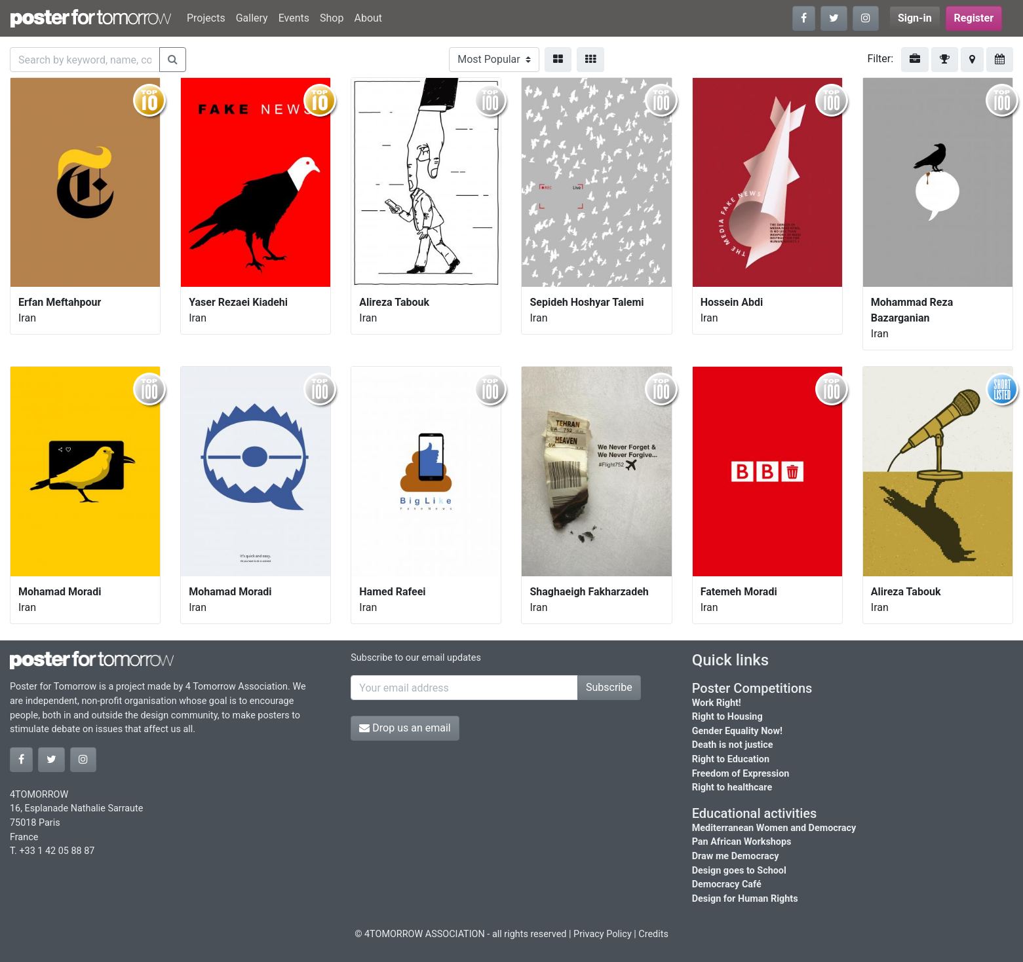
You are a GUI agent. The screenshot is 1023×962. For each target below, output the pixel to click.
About (368, 18)
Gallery (252, 18)
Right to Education (730, 759)
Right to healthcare (732, 787)
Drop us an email (404, 728)
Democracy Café (727, 884)
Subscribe (609, 687)
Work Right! (716, 703)
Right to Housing (727, 716)
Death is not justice (732, 744)
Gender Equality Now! (737, 731)
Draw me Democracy (735, 856)
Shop (331, 18)
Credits (653, 934)
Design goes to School (739, 870)
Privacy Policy (602, 934)
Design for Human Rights (745, 898)
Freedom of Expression (741, 773)
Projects (206, 18)
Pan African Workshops (742, 841)
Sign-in (915, 18)
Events (294, 18)
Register (974, 18)
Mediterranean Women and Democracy (774, 828)
